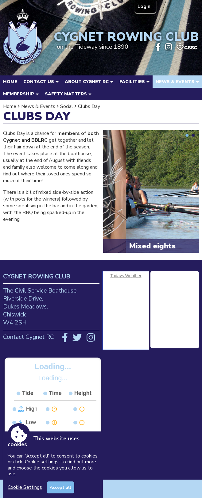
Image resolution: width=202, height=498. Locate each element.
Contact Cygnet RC (28, 337)
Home (10, 82)
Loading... (53, 366)
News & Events (38, 106)
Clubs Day (89, 106)
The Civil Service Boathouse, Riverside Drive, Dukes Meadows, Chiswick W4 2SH (40, 307)
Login (145, 6)
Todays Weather (126, 275)
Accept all (60, 487)
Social (66, 106)
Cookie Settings (25, 487)
